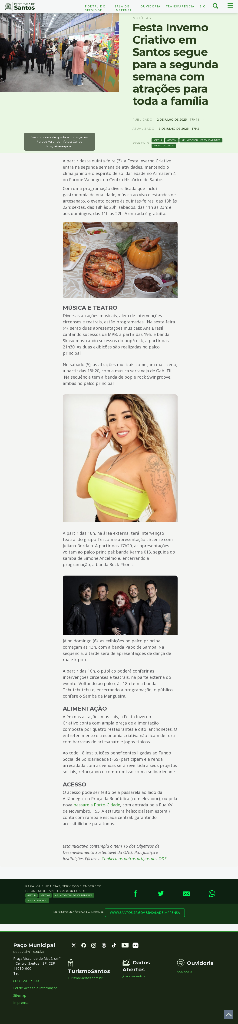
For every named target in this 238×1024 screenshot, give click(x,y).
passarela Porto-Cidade (96, 805)
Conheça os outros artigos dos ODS (134, 858)
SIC (202, 6)
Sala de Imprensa (123, 8)
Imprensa (21, 1002)
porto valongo (164, 145)
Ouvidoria (150, 6)
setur (158, 140)
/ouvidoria (184, 971)
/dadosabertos (133, 976)
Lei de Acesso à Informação (35, 987)
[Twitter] (161, 893)
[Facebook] (135, 893)
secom (172, 140)
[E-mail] (186, 893)
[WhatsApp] (212, 893)
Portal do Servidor (95, 8)
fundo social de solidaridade (201, 140)
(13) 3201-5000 (26, 980)
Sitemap (19, 995)
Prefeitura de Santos (20, 6)
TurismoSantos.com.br (85, 977)
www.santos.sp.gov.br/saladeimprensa (145, 912)
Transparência (180, 6)
